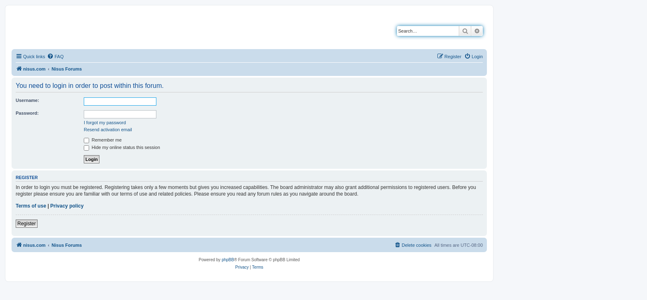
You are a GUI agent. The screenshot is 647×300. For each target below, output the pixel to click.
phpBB (228, 259)
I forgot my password (105, 122)
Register (26, 224)
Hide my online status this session (122, 147)
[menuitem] (55, 56)
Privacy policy (67, 206)
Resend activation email (108, 129)
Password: (27, 113)
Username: (27, 100)
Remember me (103, 139)
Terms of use (31, 206)
